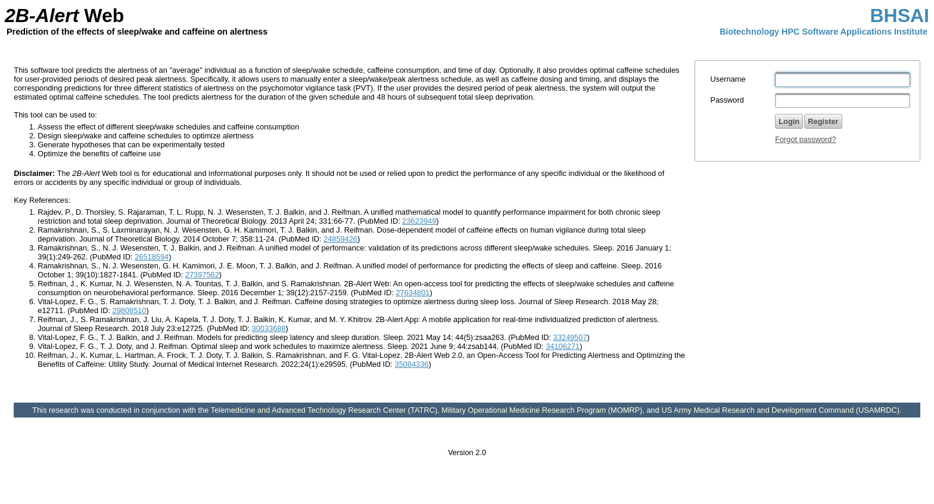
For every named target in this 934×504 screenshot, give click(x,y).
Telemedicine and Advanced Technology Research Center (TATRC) (324, 410)
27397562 (202, 274)
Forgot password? (805, 139)
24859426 (340, 238)
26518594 (152, 256)
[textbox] (842, 79)
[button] (823, 121)
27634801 (412, 292)
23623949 (419, 221)
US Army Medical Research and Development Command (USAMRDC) (780, 410)
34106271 (563, 346)
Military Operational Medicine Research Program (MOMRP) (541, 410)
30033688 (269, 328)
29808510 (130, 310)
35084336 (412, 364)
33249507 (570, 337)
